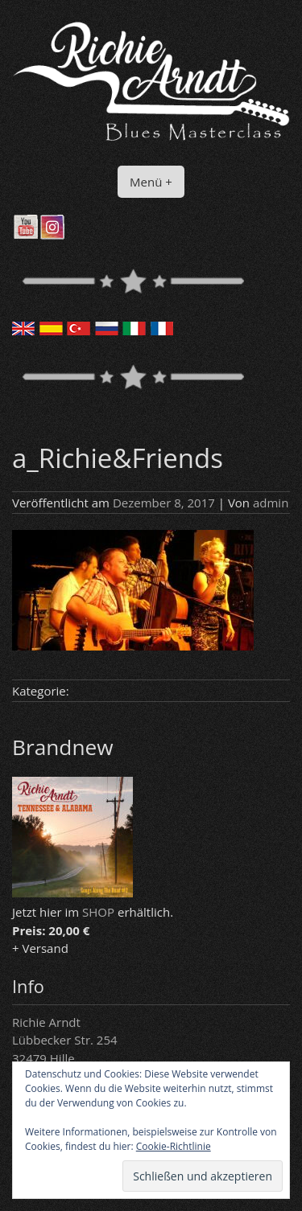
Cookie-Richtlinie (173, 1146)
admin (270, 503)
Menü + (151, 182)
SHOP (98, 912)
